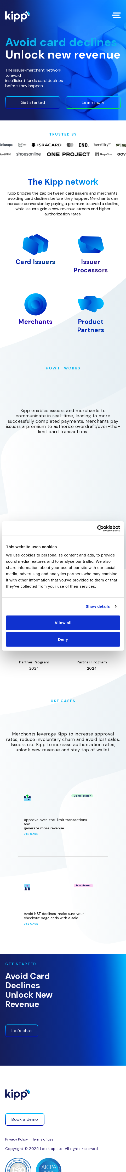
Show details (98, 606)
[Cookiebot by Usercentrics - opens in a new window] (97, 528)
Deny (63, 639)
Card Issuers (35, 262)
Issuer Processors (90, 266)
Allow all (62, 622)
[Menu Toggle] (116, 15)
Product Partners (90, 326)
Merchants (35, 322)
